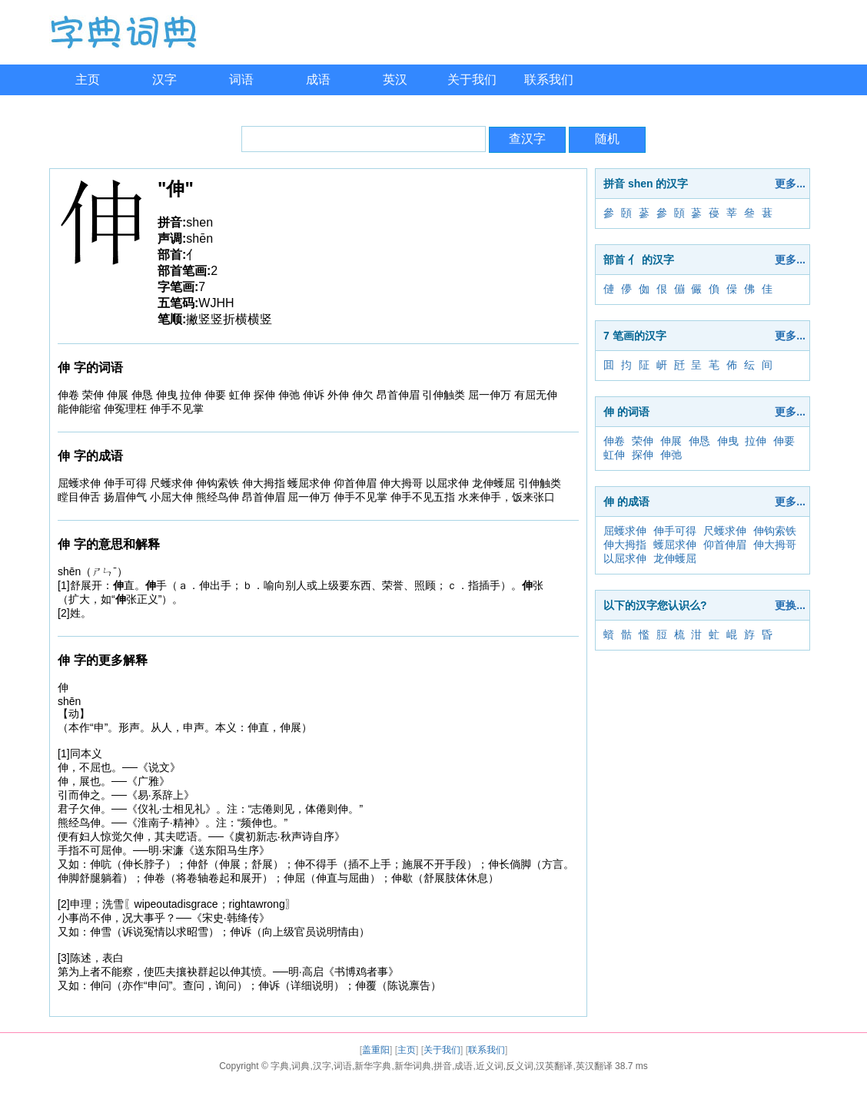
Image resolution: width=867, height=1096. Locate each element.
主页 (87, 79)
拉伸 (755, 441)
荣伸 (642, 441)
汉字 (164, 79)
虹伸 (614, 455)
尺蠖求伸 (724, 531)
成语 (318, 79)
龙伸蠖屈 (674, 558)
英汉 (395, 79)
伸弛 (671, 455)
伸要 (784, 441)
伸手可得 (674, 531)
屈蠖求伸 (624, 531)
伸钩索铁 (774, 531)
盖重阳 (376, 1050)
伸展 (671, 441)
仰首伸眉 (724, 544)
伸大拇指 (624, 544)
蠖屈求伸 (674, 544)
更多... (790, 183)
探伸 (642, 455)
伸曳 (728, 441)
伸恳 (699, 441)
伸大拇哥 (774, 544)
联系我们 (548, 79)
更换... (790, 605)
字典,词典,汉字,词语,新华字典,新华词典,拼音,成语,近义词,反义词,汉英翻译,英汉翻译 (442, 1066)
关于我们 (472, 79)
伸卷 (614, 441)
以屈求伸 (624, 558)
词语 (241, 79)
